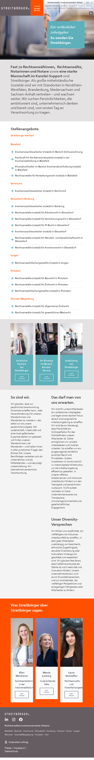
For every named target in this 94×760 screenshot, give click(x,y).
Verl (91, 8)
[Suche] (91, 13)
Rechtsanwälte (53, 2)
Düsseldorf (40, 730)
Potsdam (69, 8)
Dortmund (28, 730)
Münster (62, 8)
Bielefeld (9, 730)
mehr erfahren (22, 377)
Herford (89, 6)
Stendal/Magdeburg (81, 8)
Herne (49, 8)
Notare (80, 2)
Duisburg (51, 730)
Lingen (55, 8)
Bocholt (18, 730)
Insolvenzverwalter (68, 2)
